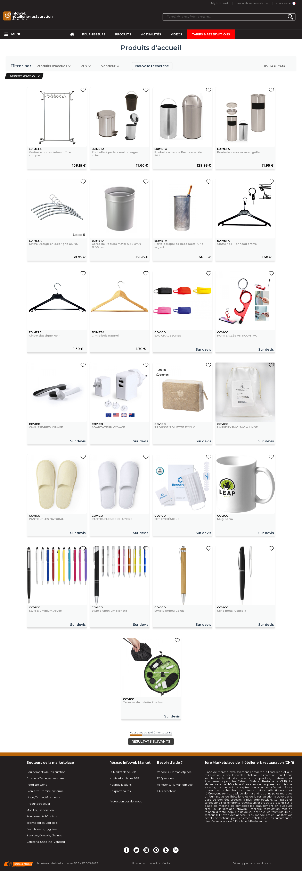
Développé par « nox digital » (251, 863)
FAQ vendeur (166, 778)
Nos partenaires (120, 791)
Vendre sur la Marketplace (174, 772)
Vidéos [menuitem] (176, 34)
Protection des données (125, 801)
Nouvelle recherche (152, 66)
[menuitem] (6, 34)
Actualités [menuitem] (151, 34)
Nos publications (120, 784)
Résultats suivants (151, 741)
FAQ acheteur (166, 791)
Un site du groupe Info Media (151, 863)
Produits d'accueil (22, 76)
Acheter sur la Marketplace (175, 784)
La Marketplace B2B (122, 772)
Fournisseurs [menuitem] (93, 34)
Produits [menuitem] (123, 34)
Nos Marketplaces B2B (124, 778)
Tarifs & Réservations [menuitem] (211, 34)
